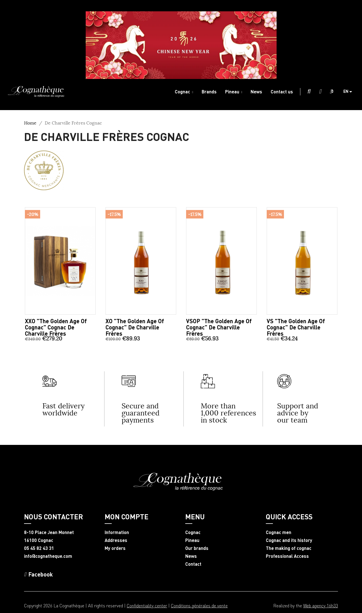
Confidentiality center (147, 605)
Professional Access (287, 556)
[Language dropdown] (349, 91)
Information (117, 532)
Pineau (192, 540)
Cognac (193, 532)
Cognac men (278, 532)
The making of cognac (288, 548)
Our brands (196, 548)
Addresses (116, 540)
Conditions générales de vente (199, 605)
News (191, 556)
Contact (193, 564)
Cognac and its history (289, 540)
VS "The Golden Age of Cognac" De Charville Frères (296, 327)
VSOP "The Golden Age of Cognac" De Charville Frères (219, 327)
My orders (115, 548)
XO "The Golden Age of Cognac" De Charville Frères (134, 327)
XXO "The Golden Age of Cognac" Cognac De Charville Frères (56, 327)
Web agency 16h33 (320, 605)
